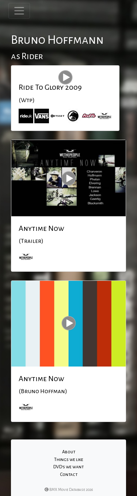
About (68, 451)
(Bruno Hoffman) (43, 391)
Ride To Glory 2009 (50, 87)
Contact (68, 474)
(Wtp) (27, 100)
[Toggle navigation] (19, 11)
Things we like (68, 459)
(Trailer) (31, 241)
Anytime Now (41, 228)
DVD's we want (68, 466)
